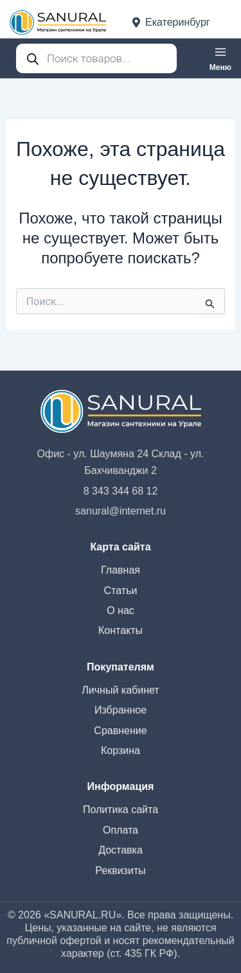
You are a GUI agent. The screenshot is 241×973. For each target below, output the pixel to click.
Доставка (120, 850)
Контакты (120, 630)
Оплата (120, 830)
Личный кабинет (120, 690)
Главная (120, 570)
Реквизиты (120, 870)
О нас (120, 610)
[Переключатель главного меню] (220, 58)
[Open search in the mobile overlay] (96, 58)
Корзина (120, 750)
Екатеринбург (171, 22)
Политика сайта (120, 809)
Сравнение (120, 730)
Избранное (120, 710)
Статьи (121, 590)
